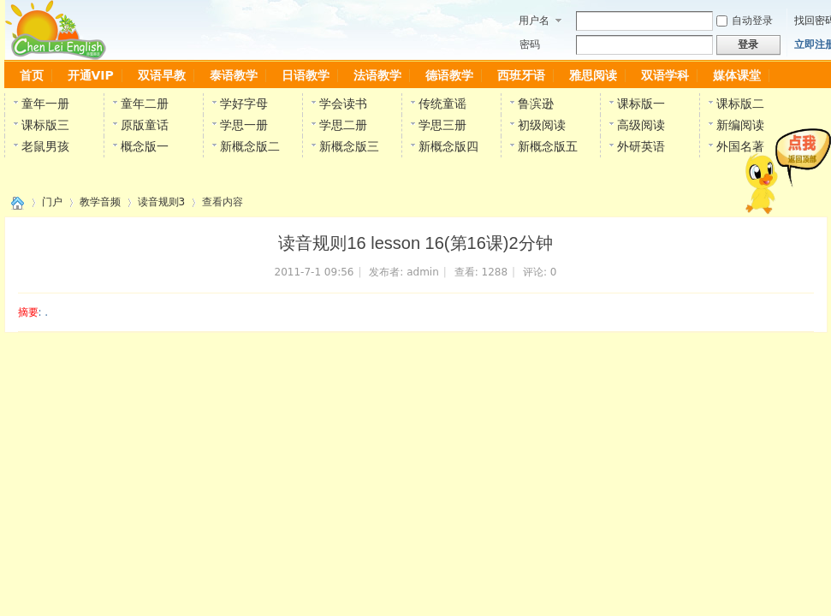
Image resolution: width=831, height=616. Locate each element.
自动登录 (744, 21)
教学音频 (100, 202)
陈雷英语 (14, 202)
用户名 (534, 21)
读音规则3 (162, 202)
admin (423, 272)
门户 (52, 202)
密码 (529, 44)
